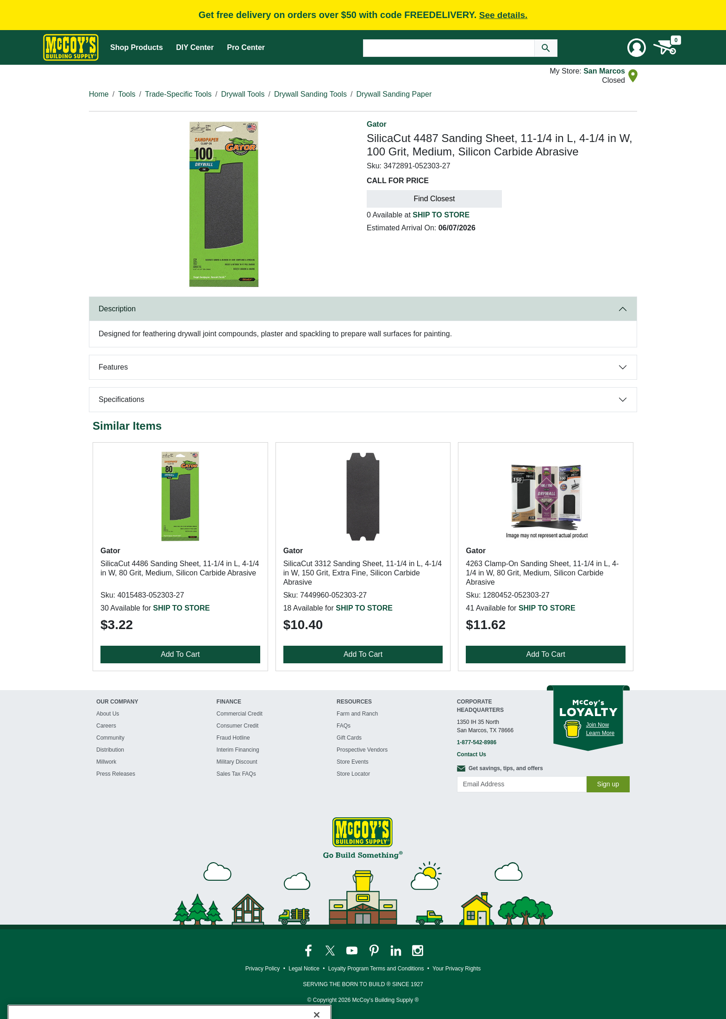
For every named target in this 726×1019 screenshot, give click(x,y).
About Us (107, 713)
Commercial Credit (240, 713)
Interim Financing (238, 750)
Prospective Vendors (362, 750)
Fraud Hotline (233, 738)
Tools (126, 94)
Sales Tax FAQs (236, 774)
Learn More (600, 733)
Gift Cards (349, 738)
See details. (503, 15)
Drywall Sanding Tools (310, 94)
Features (113, 367)
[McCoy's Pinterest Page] (375, 950)
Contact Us (471, 754)
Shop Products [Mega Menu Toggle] (136, 47)
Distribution (110, 750)
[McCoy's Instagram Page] (417, 950)
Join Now (597, 725)
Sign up (608, 784)
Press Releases (115, 774)
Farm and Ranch (357, 713)
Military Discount (237, 762)
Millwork (106, 762)
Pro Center (246, 47)
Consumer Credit (238, 726)
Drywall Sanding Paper (394, 94)
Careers (106, 726)
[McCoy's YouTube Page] (352, 950)
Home (99, 94)
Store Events (353, 762)
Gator (377, 124)
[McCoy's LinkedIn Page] (396, 950)
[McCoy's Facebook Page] (309, 950)
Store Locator (353, 774)
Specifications (121, 399)
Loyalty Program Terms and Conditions (376, 968)
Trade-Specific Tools (178, 94)
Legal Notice (303, 968)
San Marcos (604, 71)
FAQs (343, 726)
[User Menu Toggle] (636, 47)
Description (117, 309)
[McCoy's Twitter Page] (331, 950)
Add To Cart (180, 654)
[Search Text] (449, 48)
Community (110, 738)
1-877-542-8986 (476, 742)
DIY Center (195, 47)
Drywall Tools (242, 94)
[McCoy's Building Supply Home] (71, 47)
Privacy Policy (262, 968)
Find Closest (434, 199)
